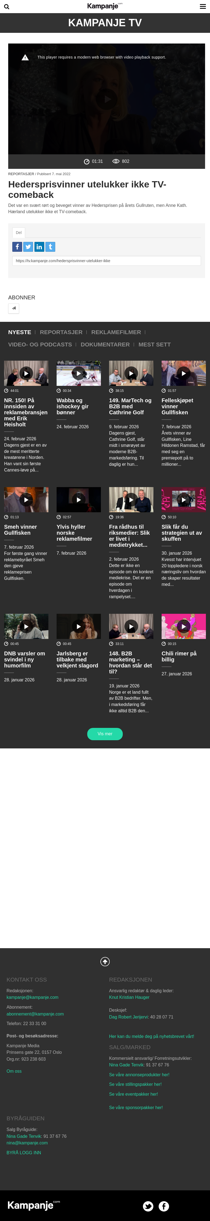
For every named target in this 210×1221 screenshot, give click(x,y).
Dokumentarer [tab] (105, 344)
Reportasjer (21, 174)
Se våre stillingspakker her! (136, 1084)
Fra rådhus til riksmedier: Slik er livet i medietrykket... (129, 536)
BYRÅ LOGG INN (24, 1152)
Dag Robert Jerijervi (128, 1017)
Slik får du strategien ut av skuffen (182, 533)
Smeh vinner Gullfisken (20, 530)
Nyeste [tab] (19, 332)
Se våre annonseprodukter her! (139, 1074)
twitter (148, 1206)
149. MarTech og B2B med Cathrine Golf (130, 406)
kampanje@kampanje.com (33, 997)
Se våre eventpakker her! (133, 1094)
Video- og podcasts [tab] (40, 344)
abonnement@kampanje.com (35, 1014)
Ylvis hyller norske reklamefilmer (74, 533)
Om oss (14, 1071)
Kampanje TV (105, 22)
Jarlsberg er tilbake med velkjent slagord (77, 659)
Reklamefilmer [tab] (116, 332)
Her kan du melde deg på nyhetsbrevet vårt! (151, 1036)
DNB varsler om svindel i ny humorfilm (24, 659)
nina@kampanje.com (27, 1143)
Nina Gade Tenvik (126, 1065)
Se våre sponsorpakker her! (136, 1107)
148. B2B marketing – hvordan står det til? (130, 662)
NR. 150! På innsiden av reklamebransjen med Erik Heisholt (26, 412)
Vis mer (105, 733)
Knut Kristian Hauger (129, 997)
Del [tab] (19, 232)
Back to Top (105, 961)
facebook (164, 1206)
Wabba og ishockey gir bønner (73, 406)
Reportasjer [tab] (61, 332)
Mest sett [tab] (155, 344)
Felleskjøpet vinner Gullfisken (177, 406)
